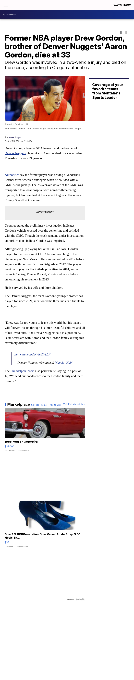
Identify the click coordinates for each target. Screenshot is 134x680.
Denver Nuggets (15, 153)
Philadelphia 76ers (22, 371)
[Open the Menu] (6, 5)
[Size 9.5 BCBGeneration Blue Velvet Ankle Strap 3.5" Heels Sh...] (45, 526)
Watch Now (122, 5)
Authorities (12, 175)
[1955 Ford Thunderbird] (45, 431)
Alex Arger (15, 137)
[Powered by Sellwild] (80, 599)
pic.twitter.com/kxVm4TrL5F (32, 354)
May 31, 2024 (63, 362)
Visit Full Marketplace (74, 404)
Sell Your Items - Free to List (45, 405)
